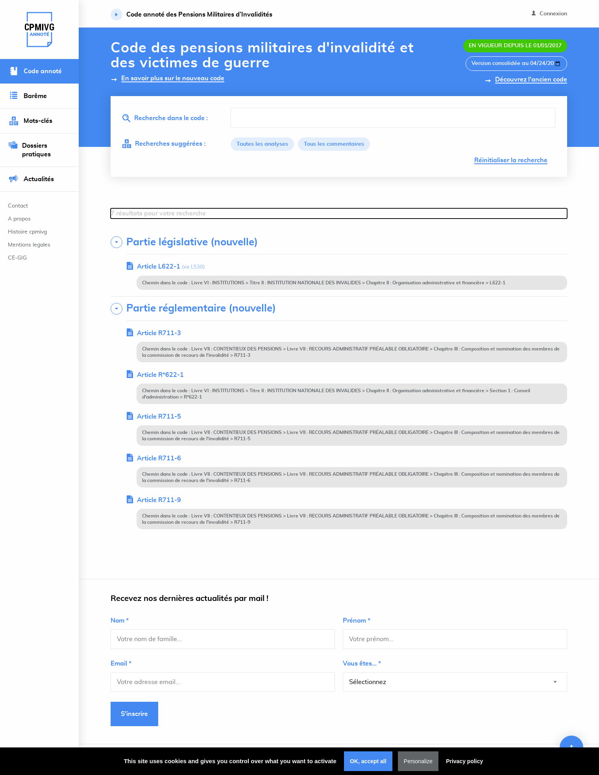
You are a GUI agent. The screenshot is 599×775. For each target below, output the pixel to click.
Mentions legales (29, 245)
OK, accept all (368, 761)
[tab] (339, 242)
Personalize (418, 761)
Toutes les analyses (262, 144)
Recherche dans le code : (165, 118)
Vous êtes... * (362, 663)
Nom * (120, 620)
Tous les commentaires (334, 144)
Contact (18, 206)
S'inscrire (134, 714)
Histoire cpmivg (27, 232)
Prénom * (356, 620)
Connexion (549, 14)
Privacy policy (464, 761)
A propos (19, 219)
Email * (121, 663)
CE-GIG (17, 258)
